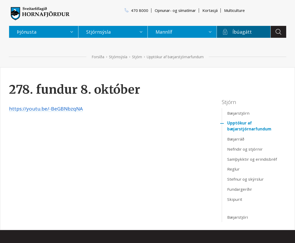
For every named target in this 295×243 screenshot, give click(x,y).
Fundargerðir (239, 189)
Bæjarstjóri (237, 217)
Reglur (233, 169)
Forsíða (98, 56)
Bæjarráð (235, 139)
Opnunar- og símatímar (175, 10)
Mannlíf (164, 32)
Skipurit (234, 199)
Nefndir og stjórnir (245, 149)
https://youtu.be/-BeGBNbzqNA (46, 108)
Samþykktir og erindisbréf (252, 159)
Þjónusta (26, 32)
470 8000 (139, 10)
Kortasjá (210, 10)
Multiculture (234, 10)
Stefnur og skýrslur (245, 179)
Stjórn (137, 56)
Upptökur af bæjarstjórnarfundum (175, 56)
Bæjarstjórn (238, 113)
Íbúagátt (242, 32)
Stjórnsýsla (118, 56)
